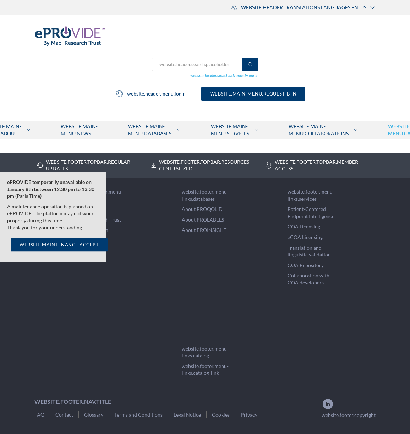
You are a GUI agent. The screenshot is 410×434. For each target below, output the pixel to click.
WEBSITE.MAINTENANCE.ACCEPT (59, 245)
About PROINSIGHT (204, 230)
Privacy (249, 415)
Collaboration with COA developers (308, 279)
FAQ (39, 415)
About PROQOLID (202, 209)
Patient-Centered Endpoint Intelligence (311, 212)
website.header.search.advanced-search (224, 75)
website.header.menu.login (150, 93)
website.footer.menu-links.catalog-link (205, 369)
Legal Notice (187, 415)
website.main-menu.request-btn (253, 94)
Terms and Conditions (138, 415)
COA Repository (306, 265)
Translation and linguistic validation (309, 251)
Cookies (221, 415)
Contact (64, 415)
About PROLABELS (203, 220)
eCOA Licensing (305, 237)
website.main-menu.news (79, 129)
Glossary (93, 415)
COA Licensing (304, 226)
